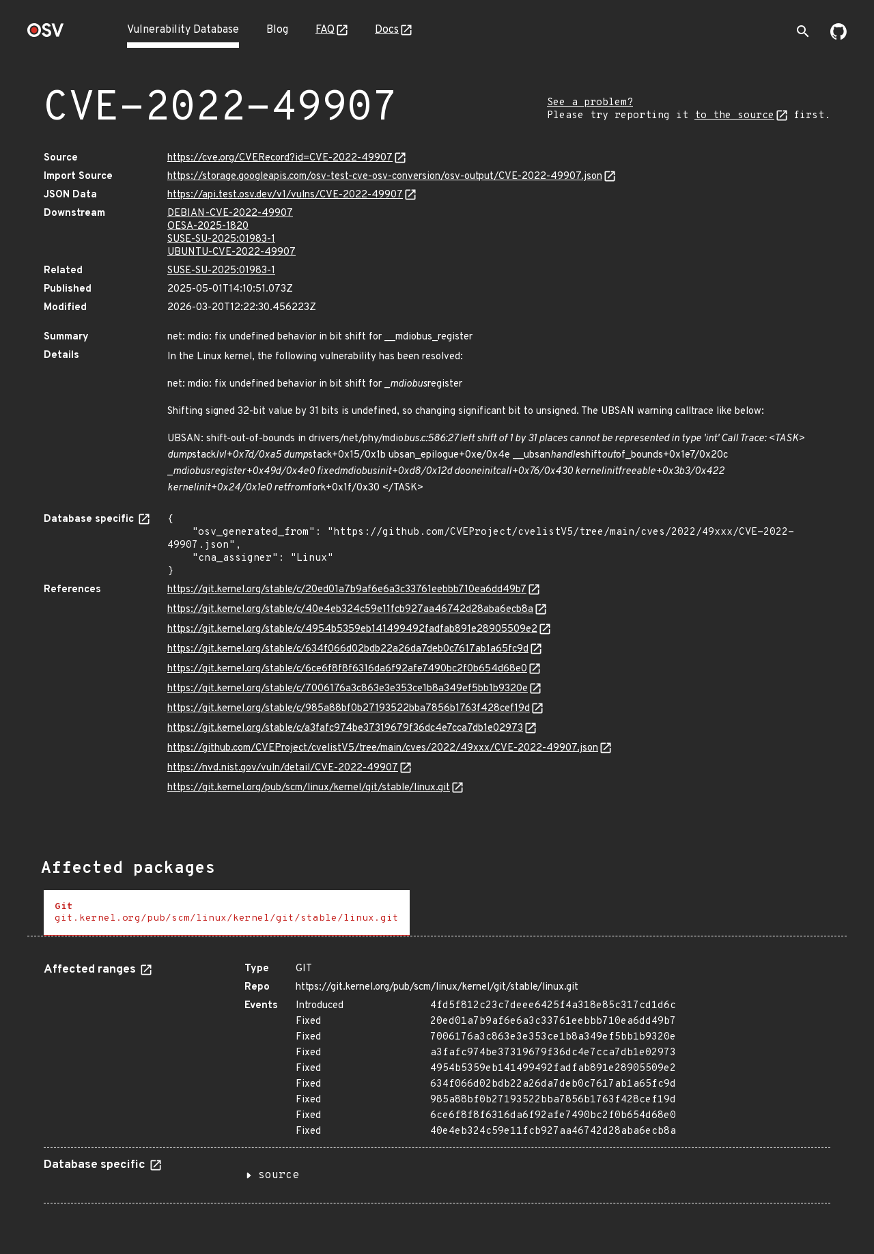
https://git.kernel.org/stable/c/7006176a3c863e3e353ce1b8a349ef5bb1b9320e (347, 688)
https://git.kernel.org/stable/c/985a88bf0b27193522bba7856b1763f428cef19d (348, 708)
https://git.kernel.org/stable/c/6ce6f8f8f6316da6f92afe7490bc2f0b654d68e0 (347, 669)
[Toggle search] (803, 31)
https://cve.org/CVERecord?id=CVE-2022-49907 (280, 158)
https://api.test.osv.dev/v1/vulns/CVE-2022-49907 (285, 195)
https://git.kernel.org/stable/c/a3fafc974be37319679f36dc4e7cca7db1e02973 (345, 728)
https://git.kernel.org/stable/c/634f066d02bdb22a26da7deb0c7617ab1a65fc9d (347, 649)
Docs (387, 30)
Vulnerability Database (183, 30)
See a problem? (590, 102)
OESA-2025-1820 (208, 226)
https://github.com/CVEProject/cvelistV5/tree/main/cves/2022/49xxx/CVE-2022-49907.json (382, 748)
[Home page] (45, 34)
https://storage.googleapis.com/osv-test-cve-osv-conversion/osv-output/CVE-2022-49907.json (384, 176)
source (278, 1175)
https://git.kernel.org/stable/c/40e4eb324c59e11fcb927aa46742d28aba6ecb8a (350, 609)
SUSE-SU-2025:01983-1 (221, 239)
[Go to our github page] (838, 37)
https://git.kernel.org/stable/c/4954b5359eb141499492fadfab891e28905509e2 (352, 629)
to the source (734, 115)
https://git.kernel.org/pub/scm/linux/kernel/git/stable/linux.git (308, 787)
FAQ (325, 30)
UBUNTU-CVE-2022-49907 (231, 252)
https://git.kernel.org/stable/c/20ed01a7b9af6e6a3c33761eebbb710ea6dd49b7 (346, 589)
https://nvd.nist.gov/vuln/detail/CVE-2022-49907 (282, 768)
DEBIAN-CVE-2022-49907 (230, 213)
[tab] (227, 913)
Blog (277, 30)
